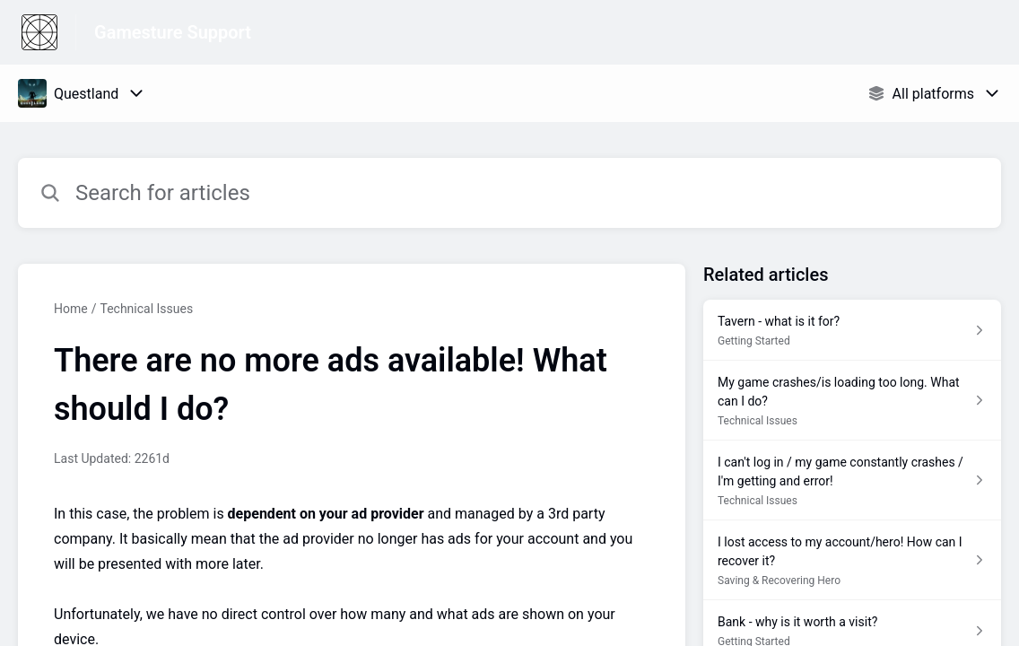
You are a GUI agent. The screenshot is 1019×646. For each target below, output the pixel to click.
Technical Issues (146, 308)
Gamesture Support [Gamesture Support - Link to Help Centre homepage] (172, 32)
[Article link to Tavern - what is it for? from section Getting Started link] (852, 330)
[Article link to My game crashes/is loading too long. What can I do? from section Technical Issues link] (852, 401)
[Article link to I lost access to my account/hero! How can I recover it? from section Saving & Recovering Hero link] (852, 560)
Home (71, 308)
